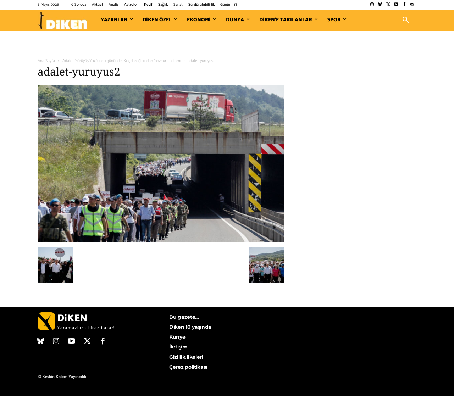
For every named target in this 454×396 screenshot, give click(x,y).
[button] (405, 20)
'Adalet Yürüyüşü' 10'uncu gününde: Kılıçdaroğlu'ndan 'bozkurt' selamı (121, 60)
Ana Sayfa (46, 60)
